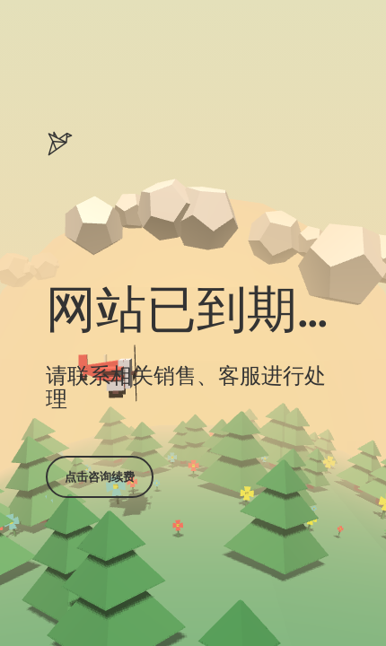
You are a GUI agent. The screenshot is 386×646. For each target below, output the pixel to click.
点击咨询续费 (100, 476)
